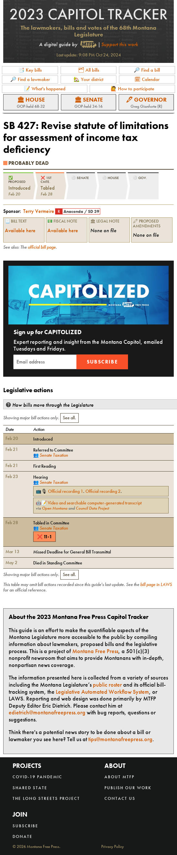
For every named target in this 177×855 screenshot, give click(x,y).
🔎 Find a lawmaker (30, 79)
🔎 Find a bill (147, 70)
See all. (69, 418)
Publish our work (128, 787)
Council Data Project (92, 508)
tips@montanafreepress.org (120, 739)
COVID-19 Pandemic (37, 777)
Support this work (119, 44)
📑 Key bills (30, 70)
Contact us (119, 798)
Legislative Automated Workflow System (102, 691)
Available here (20, 230)
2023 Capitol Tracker (88, 14)
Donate (23, 836)
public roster (107, 684)
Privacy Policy (112, 846)
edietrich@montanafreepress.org (47, 712)
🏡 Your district (88, 79)
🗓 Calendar (147, 79)
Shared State (30, 787)
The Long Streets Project (46, 798)
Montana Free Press (95, 651)
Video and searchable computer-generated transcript (95, 503)
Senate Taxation (54, 455)
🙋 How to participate (132, 88)
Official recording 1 (65, 491)
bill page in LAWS (156, 584)
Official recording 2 (103, 491)
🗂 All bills (88, 70)
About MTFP (119, 777)
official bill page (42, 247)
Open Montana (54, 508)
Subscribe (102, 361)
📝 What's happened (44, 88)
